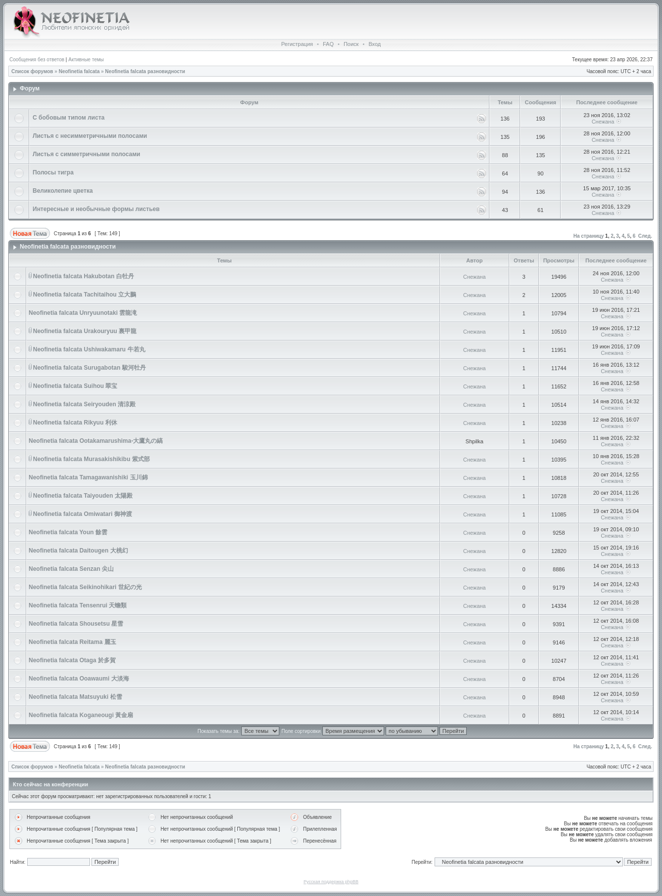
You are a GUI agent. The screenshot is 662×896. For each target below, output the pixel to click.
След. (645, 236)
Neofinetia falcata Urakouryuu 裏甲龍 (84, 331)
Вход (374, 44)
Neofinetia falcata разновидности (145, 71)
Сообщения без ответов (36, 59)
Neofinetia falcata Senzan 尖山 (71, 568)
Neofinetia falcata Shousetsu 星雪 (76, 623)
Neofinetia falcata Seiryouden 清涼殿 (84, 404)
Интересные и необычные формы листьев (96, 209)
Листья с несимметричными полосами (90, 135)
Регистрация (297, 44)
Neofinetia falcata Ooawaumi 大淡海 (79, 678)
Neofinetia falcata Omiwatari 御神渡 (82, 514)
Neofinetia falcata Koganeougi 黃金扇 (81, 715)
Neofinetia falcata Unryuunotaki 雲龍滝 (83, 312)
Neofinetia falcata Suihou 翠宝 (75, 386)
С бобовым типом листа (68, 117)
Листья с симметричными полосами (86, 154)
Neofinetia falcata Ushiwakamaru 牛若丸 (89, 349)
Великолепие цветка (63, 190)
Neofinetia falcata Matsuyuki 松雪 (75, 696)
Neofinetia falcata (79, 71)
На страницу (589, 236)
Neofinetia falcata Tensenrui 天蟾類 (78, 605)
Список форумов (32, 71)
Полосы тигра (53, 172)
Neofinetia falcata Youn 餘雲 (68, 532)
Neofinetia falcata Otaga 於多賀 (72, 660)
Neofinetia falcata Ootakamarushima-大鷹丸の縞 (96, 440)
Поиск (351, 44)
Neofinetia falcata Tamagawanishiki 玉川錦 (88, 477)
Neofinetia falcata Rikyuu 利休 (75, 422)
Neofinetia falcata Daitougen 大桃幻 (78, 550)
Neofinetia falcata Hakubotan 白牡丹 (83, 276)
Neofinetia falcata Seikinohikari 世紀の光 (85, 587)
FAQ (328, 44)
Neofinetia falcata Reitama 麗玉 (72, 642)
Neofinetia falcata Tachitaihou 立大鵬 (84, 294)
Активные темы (86, 59)
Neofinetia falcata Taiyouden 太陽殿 (82, 495)
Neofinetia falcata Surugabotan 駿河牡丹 (89, 367)
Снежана (603, 122)
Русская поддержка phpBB (331, 881)
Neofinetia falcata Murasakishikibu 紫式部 (91, 459)
